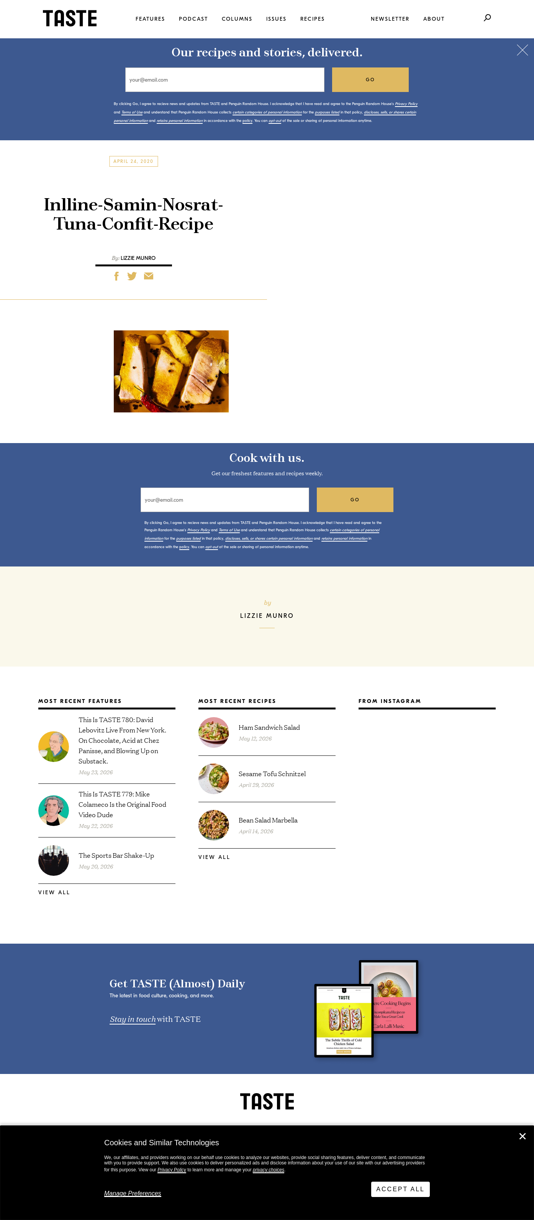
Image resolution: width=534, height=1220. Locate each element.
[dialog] (267, 1173)
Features (150, 19)
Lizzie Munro (138, 258)
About (434, 19)
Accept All (400, 1189)
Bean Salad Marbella (268, 819)
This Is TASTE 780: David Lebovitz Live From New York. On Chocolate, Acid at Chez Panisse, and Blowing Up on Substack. (122, 739)
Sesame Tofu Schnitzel (272, 773)
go (370, 79)
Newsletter (390, 19)
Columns (237, 19)
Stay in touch (133, 1018)
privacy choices (268, 1169)
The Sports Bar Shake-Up (116, 855)
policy (247, 120)
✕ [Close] (522, 1136)
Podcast (193, 19)
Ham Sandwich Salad (269, 727)
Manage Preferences (132, 1193)
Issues (276, 19)
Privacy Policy (171, 1169)
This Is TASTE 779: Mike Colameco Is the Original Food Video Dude (122, 804)
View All (54, 892)
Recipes (312, 19)
